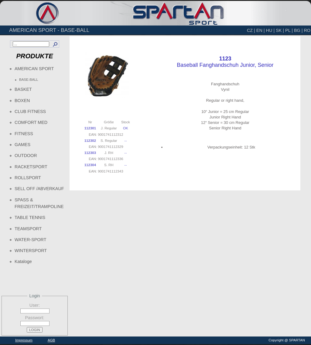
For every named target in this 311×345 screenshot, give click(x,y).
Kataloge (23, 261)
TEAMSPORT (28, 228)
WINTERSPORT (31, 250)
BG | (298, 30)
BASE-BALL (28, 79)
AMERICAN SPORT (34, 68)
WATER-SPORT (30, 239)
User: (34, 305)
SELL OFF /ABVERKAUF (39, 188)
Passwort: (34, 317)
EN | (260, 30)
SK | (280, 30)
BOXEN (22, 100)
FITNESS (24, 133)
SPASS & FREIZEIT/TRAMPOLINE (39, 203)
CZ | (251, 30)
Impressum (23, 340)
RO (307, 30)
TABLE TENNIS (30, 217)
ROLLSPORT (28, 177)
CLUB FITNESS (30, 111)
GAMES (22, 144)
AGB (51, 340)
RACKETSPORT (31, 166)
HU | (270, 30)
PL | (289, 30)
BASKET (23, 89)
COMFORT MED (31, 122)
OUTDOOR (26, 155)
